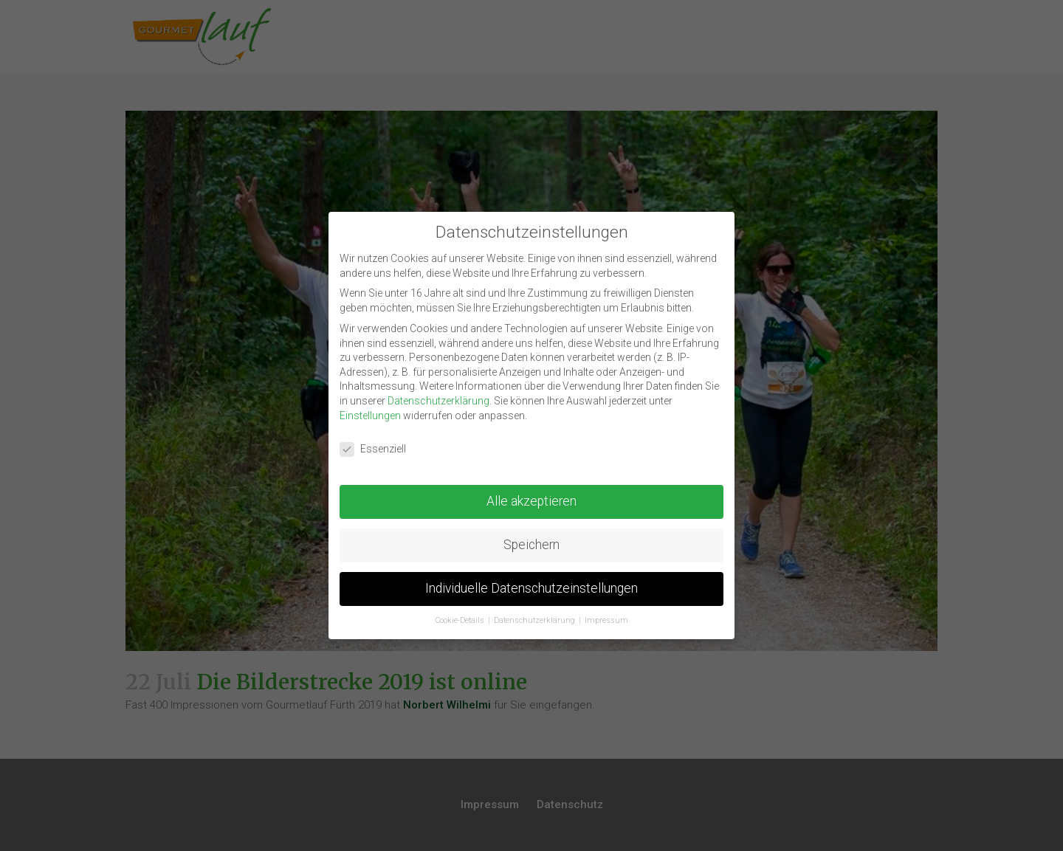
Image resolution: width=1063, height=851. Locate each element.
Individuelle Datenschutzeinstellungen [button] (531, 588)
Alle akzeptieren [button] (531, 501)
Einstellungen (370, 415)
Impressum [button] (606, 620)
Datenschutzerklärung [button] (535, 620)
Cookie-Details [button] (461, 620)
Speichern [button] (531, 544)
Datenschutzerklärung (438, 401)
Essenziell (373, 449)
